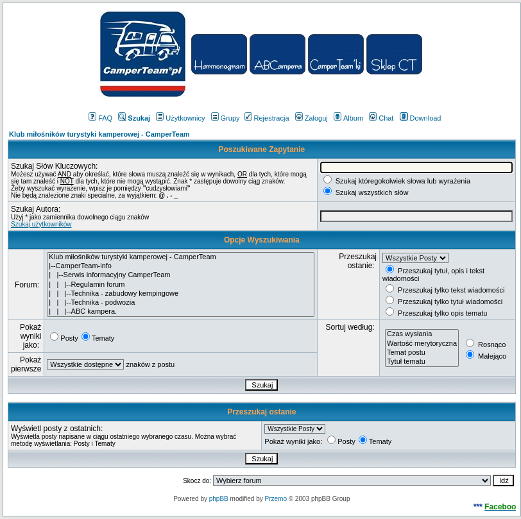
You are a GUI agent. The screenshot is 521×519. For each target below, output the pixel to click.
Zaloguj (311, 118)
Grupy (225, 118)
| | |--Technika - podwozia (180, 302)
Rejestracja (266, 118)
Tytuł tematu (422, 361)
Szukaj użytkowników (41, 224)
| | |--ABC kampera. (180, 311)
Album (348, 118)
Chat (381, 118)
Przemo (275, 498)
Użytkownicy (180, 118)
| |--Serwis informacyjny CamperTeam (180, 275)
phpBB (218, 498)
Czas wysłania (422, 334)
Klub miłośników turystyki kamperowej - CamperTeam (99, 134)
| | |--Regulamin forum (180, 284)
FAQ (100, 118)
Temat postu (422, 352)
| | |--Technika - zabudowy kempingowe (180, 293)
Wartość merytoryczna (422, 343)
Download (420, 118)
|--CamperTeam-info (180, 266)
